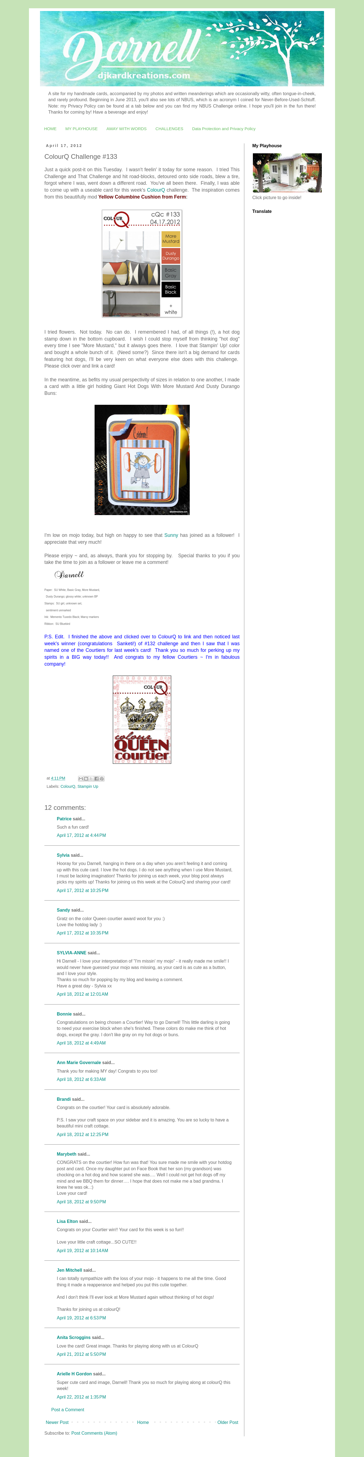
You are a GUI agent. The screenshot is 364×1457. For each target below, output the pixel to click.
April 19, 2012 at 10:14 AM (82, 1250)
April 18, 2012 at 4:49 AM (81, 1043)
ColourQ (156, 190)
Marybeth (66, 1154)
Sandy (63, 910)
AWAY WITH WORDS (126, 128)
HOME (50, 128)
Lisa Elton (67, 1221)
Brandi (64, 1099)
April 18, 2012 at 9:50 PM (81, 1201)
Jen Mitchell (69, 1270)
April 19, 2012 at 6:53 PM (81, 1318)
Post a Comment (67, 1409)
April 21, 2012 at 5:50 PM (81, 1354)
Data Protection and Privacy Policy (224, 128)
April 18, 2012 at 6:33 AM (81, 1079)
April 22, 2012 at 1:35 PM (81, 1397)
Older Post (227, 1422)
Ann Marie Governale (79, 1062)
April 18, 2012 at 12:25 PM (82, 1134)
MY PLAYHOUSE (81, 128)
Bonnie (64, 1014)
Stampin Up (87, 786)
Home (143, 1422)
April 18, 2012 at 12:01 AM (82, 994)
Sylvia (63, 855)
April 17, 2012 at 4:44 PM (81, 835)
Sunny (171, 535)
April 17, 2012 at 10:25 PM (82, 890)
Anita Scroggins (74, 1337)
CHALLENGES (169, 128)
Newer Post (57, 1422)
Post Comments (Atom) (94, 1433)
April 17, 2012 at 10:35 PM (82, 933)
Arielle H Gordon (74, 1374)
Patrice (64, 818)
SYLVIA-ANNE (71, 952)
